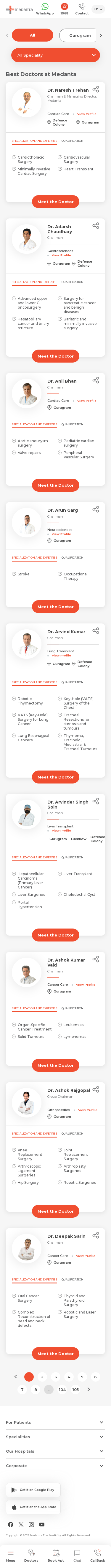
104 (62, 1389)
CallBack (97, 1556)
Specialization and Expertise (34, 140)
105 (76, 1389)
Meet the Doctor (56, 201)
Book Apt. (56, 1556)
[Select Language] (98, 9)
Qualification (72, 140)
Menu (10, 1556)
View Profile (86, 114)
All (32, 35)
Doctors (31, 1556)
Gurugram (80, 35)
